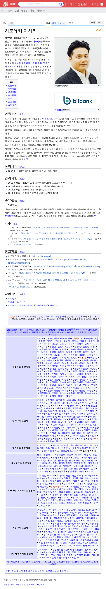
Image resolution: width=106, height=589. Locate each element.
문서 (5, 23)
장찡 (39, 425)
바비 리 (62, 411)
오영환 (46, 374)
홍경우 (61, 396)
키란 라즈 (78, 500)
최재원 (65, 390)
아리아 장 (51, 460)
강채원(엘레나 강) (89, 338)
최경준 (92, 388)
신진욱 (57, 371)
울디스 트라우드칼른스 (65, 534)
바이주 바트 (77, 478)
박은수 (90, 363)
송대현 (53, 368)
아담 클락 (71, 552)
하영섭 (63, 393)
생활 (68, 562)
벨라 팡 (87, 455)
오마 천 (71, 416)
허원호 (44, 396)
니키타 (51, 475)
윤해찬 (80, 374)
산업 (49, 562)
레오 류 (89, 403)
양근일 (73, 371)
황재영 (59, 441)
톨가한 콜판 (61, 542)
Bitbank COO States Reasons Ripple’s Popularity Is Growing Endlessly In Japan (64, 227)
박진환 (55, 366)
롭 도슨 (64, 549)
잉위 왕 (57, 466)
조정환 (94, 385)
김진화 (57, 355)
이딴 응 (91, 463)
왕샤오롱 (47, 534)
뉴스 (10, 10)
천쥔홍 (44, 433)
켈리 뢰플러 (51, 500)
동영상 (24, 10)
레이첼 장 (92, 357)
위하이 (92, 419)
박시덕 (73, 363)
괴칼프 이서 (43, 510)
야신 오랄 (50, 555)
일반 (54, 564)
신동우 (78, 368)
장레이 (40, 422)
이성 (68, 377)
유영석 (63, 374)
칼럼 (17, 10)
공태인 (66, 341)
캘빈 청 (53, 471)
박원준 (82, 363)
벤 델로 (66, 481)
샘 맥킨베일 (43, 486)
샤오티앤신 (73, 486)
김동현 (71, 344)
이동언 (44, 377)
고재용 (58, 341)
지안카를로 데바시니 (60, 537)
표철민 (55, 393)
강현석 (41, 341)
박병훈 (40, 363)
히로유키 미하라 (88, 451)
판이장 (40, 438)
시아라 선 (85, 486)
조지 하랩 (56, 558)
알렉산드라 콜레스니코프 (55, 526)
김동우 (63, 344)
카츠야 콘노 (53, 451)
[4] (95, 215)
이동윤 (53, 377)
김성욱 (78, 346)
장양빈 (46, 468)
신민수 (94, 368)
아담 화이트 (49, 489)
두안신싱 (93, 400)
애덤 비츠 (73, 526)
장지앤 (94, 422)
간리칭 (40, 400)
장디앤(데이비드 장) (81, 448)
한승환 (88, 393)
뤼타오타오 (59, 455)
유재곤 (71, 374)
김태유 (65, 355)
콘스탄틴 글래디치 (69, 540)
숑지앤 (46, 552)
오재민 (55, 374)
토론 (11, 23)
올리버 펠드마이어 (69, 531)
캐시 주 (53, 436)
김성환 (63, 349)
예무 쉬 (62, 416)
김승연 (80, 349)
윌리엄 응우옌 (65, 463)
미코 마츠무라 (63, 478)
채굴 (32, 10)
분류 (8, 571)
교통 (33, 562)
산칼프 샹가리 (79, 457)
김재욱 (61, 352)
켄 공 (70, 436)
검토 (80, 316)
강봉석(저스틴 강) (62, 338)
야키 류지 (89, 445)
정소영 (78, 385)
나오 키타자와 (44, 445)
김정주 (69, 352)
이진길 (90, 379)
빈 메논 (55, 457)
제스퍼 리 (63, 425)
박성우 (57, 363)
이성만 (75, 377)
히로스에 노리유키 (17, 302)
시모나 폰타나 (58, 552)
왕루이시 (92, 416)
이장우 (40, 379)
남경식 (55, 357)
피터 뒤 (89, 471)
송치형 (69, 368)
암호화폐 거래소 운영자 (52, 316)
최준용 (90, 390)
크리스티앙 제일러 (89, 540)
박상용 (48, 363)
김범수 (80, 344)
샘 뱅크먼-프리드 (58, 486)
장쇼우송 (62, 422)
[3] (27, 159)
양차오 (72, 460)
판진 (56, 438)
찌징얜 (55, 430)
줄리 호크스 (65, 497)
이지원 (82, 379)
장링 (54, 422)
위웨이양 (73, 419)
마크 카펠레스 (76, 445)
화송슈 (50, 441)
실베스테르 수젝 (73, 521)
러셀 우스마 (77, 475)
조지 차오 (66, 427)
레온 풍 (82, 357)
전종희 (44, 385)
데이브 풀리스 (61, 512)
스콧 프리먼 (88, 411)
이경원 (88, 374)
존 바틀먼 (41, 497)
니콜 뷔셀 (71, 400)
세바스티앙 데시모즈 (53, 521)
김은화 (44, 352)
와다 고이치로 (52, 448)
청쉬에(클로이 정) (66, 433)
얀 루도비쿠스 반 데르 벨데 (67, 529)
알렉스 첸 (59, 414)
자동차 (28, 562)
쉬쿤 (78, 411)
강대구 (40, 338)
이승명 (84, 377)
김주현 (86, 352)
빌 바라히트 (56, 484)
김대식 (46, 344)
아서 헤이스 (79, 489)
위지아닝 (83, 419)
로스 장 (46, 405)
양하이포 (91, 414)
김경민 (91, 341)
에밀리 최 (78, 492)
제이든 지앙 (75, 425)
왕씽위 (40, 419)
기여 (69, 4)
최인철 (90, 433)
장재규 (80, 382)
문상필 (51, 360)
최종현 (82, 390)
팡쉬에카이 (73, 471)
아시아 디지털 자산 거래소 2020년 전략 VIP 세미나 (32, 305)
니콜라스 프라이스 (85, 510)
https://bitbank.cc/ (41, 256)
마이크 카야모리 (60, 445)
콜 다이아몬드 (65, 500)
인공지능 (15, 562)
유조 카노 (66, 448)
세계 (44, 562)
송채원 (61, 368)
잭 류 (45, 425)
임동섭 (46, 382)
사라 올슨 (79, 484)
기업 (54, 562)
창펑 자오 (64, 430)
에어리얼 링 (51, 416)
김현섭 (73, 355)
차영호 (76, 388)
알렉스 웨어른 (50, 492)
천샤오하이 (76, 430)
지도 (72, 562)
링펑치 (66, 408)
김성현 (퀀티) (43, 349)
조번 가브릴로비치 (86, 534)
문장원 (70, 455)
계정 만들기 (81, 4)
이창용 (46, 558)
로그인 (95, 4)
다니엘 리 (64, 357)
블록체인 (78, 562)
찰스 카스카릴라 (80, 497)
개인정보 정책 (9, 584)
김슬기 (71, 349)
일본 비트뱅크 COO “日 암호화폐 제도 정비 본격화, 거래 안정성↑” (48, 233)
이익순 (92, 377)
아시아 (39, 562)
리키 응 (58, 408)
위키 (3, 10)
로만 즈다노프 (76, 512)
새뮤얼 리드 (91, 484)
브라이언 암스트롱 (80, 481)
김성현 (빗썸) (89, 346)
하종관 (71, 393)
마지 (87, 408)
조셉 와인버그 (80, 494)
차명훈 (67, 388)
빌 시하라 (68, 484)
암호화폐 (87, 562)
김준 (93, 352)
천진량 (53, 433)
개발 (22, 562)
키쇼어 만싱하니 (46, 542)
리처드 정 (41, 360)
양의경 (82, 371)
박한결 (63, 366)
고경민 (50, 341)
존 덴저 (92, 494)
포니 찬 (64, 438)
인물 (9, 330)
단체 (58, 562)
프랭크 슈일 (53, 545)
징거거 (46, 430)
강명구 (48, 338)
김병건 (88, 344)
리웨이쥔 (48, 408)
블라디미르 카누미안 (64, 518)
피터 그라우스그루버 (71, 545)
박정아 (46, 366)
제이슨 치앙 (66, 468)
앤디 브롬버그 (45, 529)
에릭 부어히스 (65, 492)
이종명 (57, 379)
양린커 (82, 414)
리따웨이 (71, 405)
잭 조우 (53, 425)
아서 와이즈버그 (64, 489)
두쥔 (39, 403)
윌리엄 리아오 (91, 492)
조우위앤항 (55, 427)
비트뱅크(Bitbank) (21, 244)
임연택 (55, 382)
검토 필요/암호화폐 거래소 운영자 (28, 571)
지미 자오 (88, 427)
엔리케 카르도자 (65, 555)
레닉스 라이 (67, 403)
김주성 (78, 352)
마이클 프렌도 (70, 515)
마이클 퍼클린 (55, 515)
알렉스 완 (62, 460)
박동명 (85, 360)
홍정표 (69, 396)
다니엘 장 (82, 400)
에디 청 (80, 460)
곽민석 (75, 341)
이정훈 (48, 379)
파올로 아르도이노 (78, 542)
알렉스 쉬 (47, 414)
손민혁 (44, 368)
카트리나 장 (43, 471)
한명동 (80, 393)
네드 (39, 455)
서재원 (88, 366)
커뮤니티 (41, 10)
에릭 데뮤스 (87, 529)
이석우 (61, 377)
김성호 (55, 349)
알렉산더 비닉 (59, 523)
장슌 (70, 422)
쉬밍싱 (71, 411)
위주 (54, 463)
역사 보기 (62, 23)
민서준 (68, 360)
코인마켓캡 (10, 216)
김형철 (90, 355)
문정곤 (60, 360)
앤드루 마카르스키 (89, 526)
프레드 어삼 (44, 505)
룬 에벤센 (47, 455)
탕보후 (62, 471)
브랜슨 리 (66, 457)
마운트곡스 (47, 118)
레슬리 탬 (79, 403)
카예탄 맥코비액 (80, 537)
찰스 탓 (77, 468)
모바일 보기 (40, 584)
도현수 (74, 357)
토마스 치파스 (85, 503)
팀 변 (96, 503)
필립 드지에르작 (91, 545)
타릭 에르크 (79, 436)
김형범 (82, 355)
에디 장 (40, 416)
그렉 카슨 (41, 475)
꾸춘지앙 (49, 400)
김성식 (61, 346)
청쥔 (79, 433)
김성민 (53, 346)
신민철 (40, 371)
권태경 (83, 341)
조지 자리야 (43, 537)
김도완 (55, 344)
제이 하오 (87, 425)
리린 (79, 405)
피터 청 (81, 438)
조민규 (86, 385)
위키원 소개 (20, 584)
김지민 (40, 355)
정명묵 (53, 385)
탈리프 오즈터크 (49, 503)
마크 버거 (83, 515)
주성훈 (59, 388)
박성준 (65, 363)
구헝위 (55, 549)
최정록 (73, 390)
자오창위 (67, 466)
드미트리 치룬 (63, 475)
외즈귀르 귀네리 (82, 555)
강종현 (76, 338)
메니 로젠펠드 (76, 549)
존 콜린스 (52, 497)
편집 (54, 23)
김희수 (46, 357)
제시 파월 (67, 494)
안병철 (65, 371)
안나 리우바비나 (86, 552)
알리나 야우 (71, 414)
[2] (11, 76)
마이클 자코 (49, 478)
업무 (63, 562)
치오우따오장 (89, 468)
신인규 (48, 371)
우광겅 (48, 419)
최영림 (57, 390)
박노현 (76, 360)
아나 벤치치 (88, 521)
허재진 (53, 396)
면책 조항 (30, 584)
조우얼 (44, 427)
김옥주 (88, 349)
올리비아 (81, 416)
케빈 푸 (62, 436)
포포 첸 (73, 438)
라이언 (57, 403)
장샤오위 (89, 466)
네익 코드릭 (69, 510)
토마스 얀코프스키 (67, 503)
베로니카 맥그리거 (52, 481)
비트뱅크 (59, 110)
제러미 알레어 (54, 494)
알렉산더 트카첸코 (76, 523)
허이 (43, 441)
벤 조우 (78, 455)
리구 (63, 405)
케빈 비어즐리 (52, 540)
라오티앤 (47, 403)
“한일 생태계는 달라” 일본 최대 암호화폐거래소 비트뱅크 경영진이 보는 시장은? (56, 239)
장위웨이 (79, 422)
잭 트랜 (55, 468)
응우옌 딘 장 (80, 463)
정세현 (69, 385)
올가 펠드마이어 (51, 531)
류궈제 (55, 405)
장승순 (63, 382)
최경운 (84, 388)
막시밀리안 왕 (50, 411)
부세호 (80, 366)
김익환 (53, 352)
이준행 (73, 379)
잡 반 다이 (78, 466)
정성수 (61, 385)
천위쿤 (87, 430)
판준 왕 (48, 438)
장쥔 (87, 422)
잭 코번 (41, 494)
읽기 (48, 23)
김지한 (48, 355)
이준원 (65, 379)
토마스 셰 (92, 436)
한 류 (89, 438)
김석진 (44, 346)
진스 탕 (75, 558)
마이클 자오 (77, 408)
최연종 (48, 390)
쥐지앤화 (77, 427)
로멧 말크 (89, 512)
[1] (47, 54)
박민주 (93, 360)
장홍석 (88, 382)
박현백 (71, 366)
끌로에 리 (60, 400)
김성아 (69, 346)
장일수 (71, 382)
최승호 (40, 390)
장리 (47, 422)
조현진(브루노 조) (45, 388)
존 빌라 (66, 558)
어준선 (90, 371)
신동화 (86, 368)
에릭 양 (89, 460)
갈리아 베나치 (44, 549)
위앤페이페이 (60, 419)
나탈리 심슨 (56, 510)
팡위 (82, 471)
